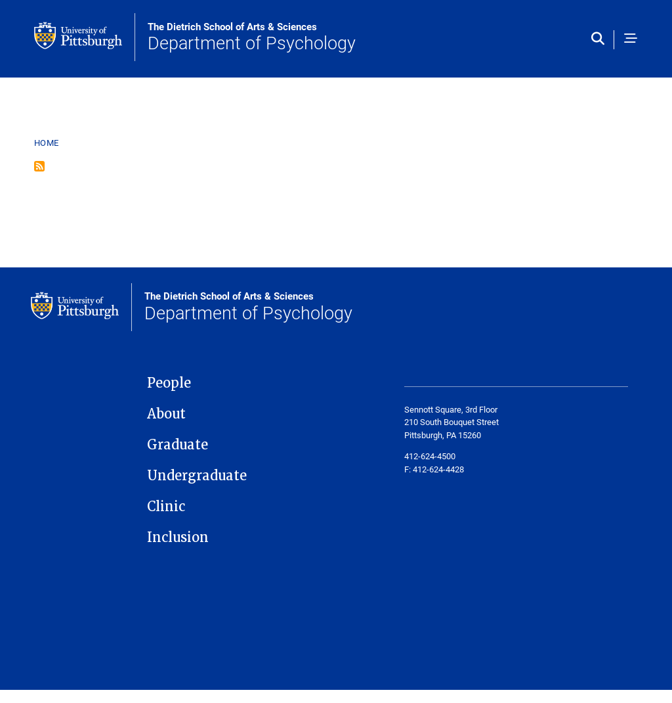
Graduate (177, 444)
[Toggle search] (600, 39)
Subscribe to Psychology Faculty (39, 166)
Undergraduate (197, 475)
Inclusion (178, 537)
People (169, 383)
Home (46, 142)
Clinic (166, 506)
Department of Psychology (252, 37)
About (166, 413)
